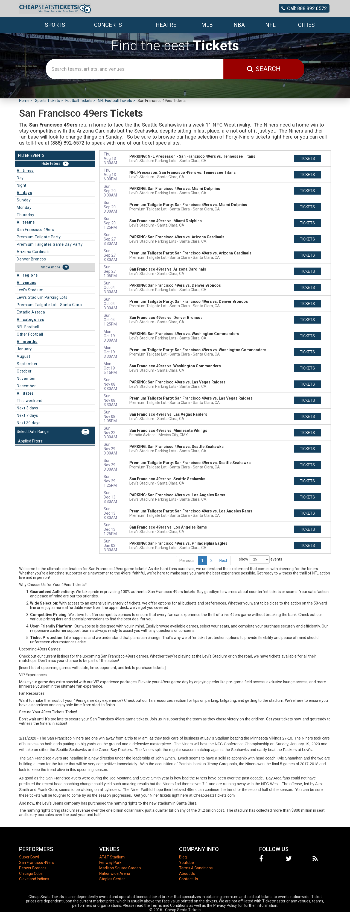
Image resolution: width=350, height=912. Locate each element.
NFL (270, 25)
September (27, 364)
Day (20, 178)
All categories (30, 319)
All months (27, 341)
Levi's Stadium (30, 290)
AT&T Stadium (112, 857)
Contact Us (188, 879)
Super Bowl (29, 857)
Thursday (25, 215)
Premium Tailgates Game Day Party (50, 244)
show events (260, 559)
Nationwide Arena (114, 873)
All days (24, 192)
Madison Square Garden (120, 868)
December (26, 386)
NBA (239, 25)
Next (223, 560)
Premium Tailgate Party (39, 237)
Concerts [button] (108, 25)
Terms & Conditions (196, 868)
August (23, 356)
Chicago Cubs (31, 873)
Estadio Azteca (31, 312)
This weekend (29, 400)
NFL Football (28, 327)
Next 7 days (27, 415)
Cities (306, 25)
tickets (307, 158)
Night (22, 185)
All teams (26, 222)
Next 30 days (28, 423)
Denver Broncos (31, 259)
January (24, 349)
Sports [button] (55, 25)
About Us (187, 873)
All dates (25, 393)
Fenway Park (110, 862)
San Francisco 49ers (35, 229)
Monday (24, 207)
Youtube (186, 862)
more (55, 267)
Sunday (24, 200)
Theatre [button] (164, 25)
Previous (186, 560)
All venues (26, 282)
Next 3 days (27, 408)
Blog (183, 857)
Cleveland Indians (34, 879)
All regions (27, 275)
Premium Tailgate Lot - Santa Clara (49, 305)
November (26, 378)
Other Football (30, 334)
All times (25, 170)
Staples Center (112, 879)
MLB (207, 25)
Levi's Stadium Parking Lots (42, 297)
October (24, 371)
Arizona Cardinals (33, 252)
